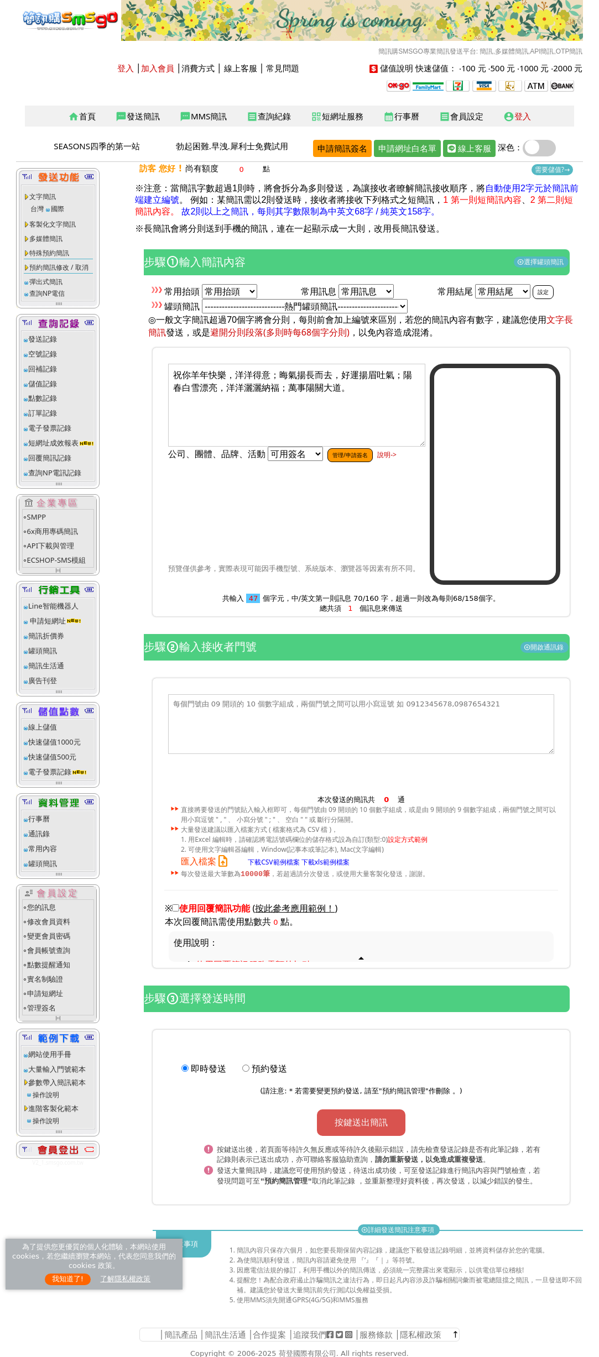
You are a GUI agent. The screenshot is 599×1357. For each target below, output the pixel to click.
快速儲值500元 (52, 757)
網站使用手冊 (49, 1054)
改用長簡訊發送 (405, 228)
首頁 (82, 117)
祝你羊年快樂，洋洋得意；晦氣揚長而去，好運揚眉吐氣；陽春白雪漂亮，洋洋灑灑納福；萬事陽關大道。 (297, 405)
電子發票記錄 (49, 428)
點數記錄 (42, 398)
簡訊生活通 (46, 665)
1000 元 (534, 68)
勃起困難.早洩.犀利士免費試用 (232, 145)
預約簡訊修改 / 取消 (58, 267)
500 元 (503, 68)
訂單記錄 (42, 413)
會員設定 (461, 117)
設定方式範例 (408, 839)
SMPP (36, 517)
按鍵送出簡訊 (361, 1123)
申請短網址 (47, 621)
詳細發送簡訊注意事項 (398, 1228)
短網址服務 (337, 117)
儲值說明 (396, 68)
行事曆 (401, 117)
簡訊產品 (180, 1332)
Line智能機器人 (53, 606)
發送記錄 (42, 339)
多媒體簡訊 (45, 238)
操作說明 (46, 1094)
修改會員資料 (48, 921)
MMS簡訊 (203, 117)
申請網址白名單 (407, 148)
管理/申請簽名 (350, 455)
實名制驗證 (45, 979)
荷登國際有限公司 (307, 1352)
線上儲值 (42, 727)
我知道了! (68, 1279)
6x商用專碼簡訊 (52, 531)
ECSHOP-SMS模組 (56, 560)
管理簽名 (41, 1008)
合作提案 (269, 1332)
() (295, 909)
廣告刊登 (42, 680)
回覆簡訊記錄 (49, 458)
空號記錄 (42, 354)
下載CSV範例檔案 (273, 862)
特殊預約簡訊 (49, 253)
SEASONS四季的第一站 (97, 145)
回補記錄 (42, 369)
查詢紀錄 (269, 117)
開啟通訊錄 (544, 647)
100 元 (473, 68)
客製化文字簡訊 (52, 224)
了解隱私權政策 (125, 1279)
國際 (57, 208)
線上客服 (240, 68)
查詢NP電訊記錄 (54, 473)
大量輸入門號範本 (57, 1069)
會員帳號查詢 (48, 950)
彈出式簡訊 (45, 281)
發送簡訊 (138, 117)
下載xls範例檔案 (325, 862)
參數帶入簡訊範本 (57, 1082)
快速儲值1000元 (54, 742)
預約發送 (269, 1069)
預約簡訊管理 (403, 1091)
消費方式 (198, 68)
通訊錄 (39, 834)
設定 (543, 292)
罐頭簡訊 (42, 651)
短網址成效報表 (61, 443)
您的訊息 (41, 907)
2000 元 (567, 68)
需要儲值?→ (552, 169)
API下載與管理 (51, 546)
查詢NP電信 (47, 293)
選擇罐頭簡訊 (541, 261)
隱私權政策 (420, 1332)
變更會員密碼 (48, 936)
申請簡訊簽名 (342, 148)
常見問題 (282, 68)
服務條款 (376, 1332)
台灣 (37, 208)
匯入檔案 (206, 861)
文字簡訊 (42, 196)
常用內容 (42, 848)
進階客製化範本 (53, 1108)
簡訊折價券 (46, 636)
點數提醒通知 (48, 965)
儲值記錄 (42, 384)
